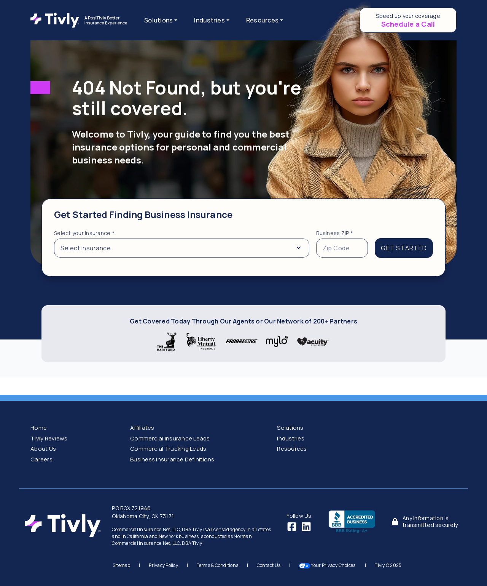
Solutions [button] (158, 20)
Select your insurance (84, 233)
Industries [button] (209, 20)
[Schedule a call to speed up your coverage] (408, 20)
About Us (43, 449)
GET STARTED (404, 248)
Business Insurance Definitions (172, 459)
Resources (292, 449)
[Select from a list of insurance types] (181, 248)
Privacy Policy (163, 565)
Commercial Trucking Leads (168, 449)
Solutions (290, 428)
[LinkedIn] (306, 526)
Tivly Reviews (48, 438)
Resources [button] (262, 20)
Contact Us (269, 565)
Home (38, 428)
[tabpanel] (243, 238)
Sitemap (122, 565)
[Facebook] (292, 526)
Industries (290, 438)
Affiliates (142, 428)
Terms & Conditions (218, 565)
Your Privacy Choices (327, 565)
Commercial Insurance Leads (170, 438)
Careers (41, 459)
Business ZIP (334, 233)
